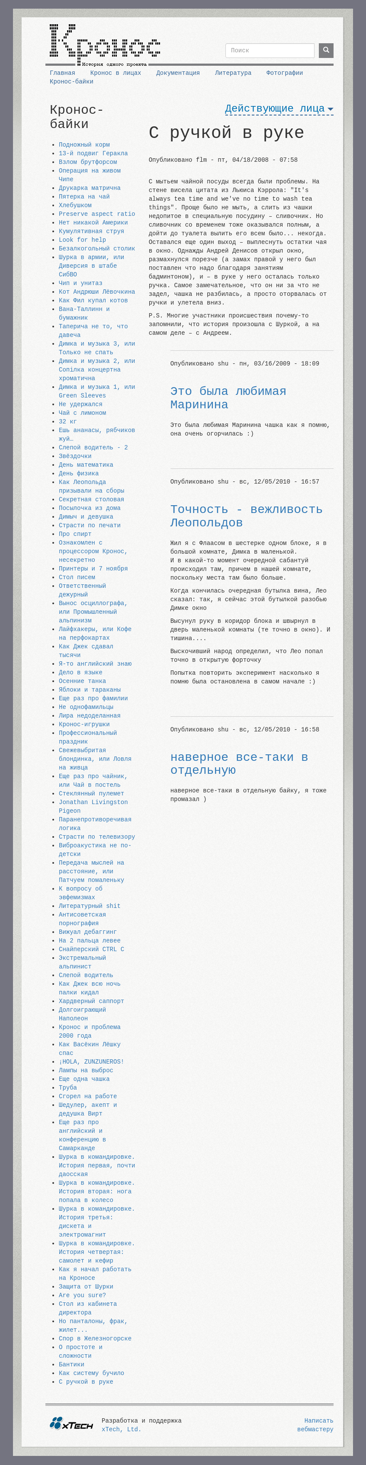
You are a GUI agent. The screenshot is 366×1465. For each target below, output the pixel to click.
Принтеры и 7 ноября (93, 568)
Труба (68, 1087)
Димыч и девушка (86, 516)
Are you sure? (82, 1295)
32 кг (68, 421)
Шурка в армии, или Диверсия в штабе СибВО (91, 266)
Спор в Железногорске (95, 1338)
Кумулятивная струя (91, 231)
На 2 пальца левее (90, 940)
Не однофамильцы (86, 707)
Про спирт (75, 534)
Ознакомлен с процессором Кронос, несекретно (93, 551)
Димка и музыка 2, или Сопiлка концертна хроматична (97, 370)
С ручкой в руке (86, 1381)
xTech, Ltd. (121, 1429)
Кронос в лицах (115, 73)
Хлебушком (75, 205)
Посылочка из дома (90, 508)
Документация (178, 73)
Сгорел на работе (88, 1096)
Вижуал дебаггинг (88, 932)
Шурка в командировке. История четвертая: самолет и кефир (97, 1252)
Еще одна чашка (84, 1079)
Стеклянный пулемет (91, 793)
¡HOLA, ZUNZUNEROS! (91, 1061)
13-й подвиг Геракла (93, 153)
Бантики (71, 1364)
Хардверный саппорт (91, 1001)
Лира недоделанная (90, 715)
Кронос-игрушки (84, 724)
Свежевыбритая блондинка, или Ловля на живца (95, 759)
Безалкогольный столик (97, 248)
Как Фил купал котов (93, 300)
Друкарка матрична (90, 188)
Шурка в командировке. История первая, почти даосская (97, 1166)
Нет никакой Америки (93, 222)
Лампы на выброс (86, 1070)
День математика (86, 465)
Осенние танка (82, 681)
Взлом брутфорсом (88, 162)
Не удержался (81, 404)
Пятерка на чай (84, 196)
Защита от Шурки (86, 1286)
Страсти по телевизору (97, 836)
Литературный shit (90, 906)
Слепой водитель (86, 975)
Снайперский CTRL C (91, 949)
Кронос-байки (71, 81)
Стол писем (77, 577)
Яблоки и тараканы (90, 689)
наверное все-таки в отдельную (239, 764)
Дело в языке (81, 672)
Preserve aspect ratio (97, 214)
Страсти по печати (90, 525)
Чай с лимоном (82, 413)
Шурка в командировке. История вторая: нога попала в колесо (97, 1192)
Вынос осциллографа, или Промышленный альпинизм (93, 612)
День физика (79, 473)
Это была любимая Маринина (228, 398)
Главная (62, 73)
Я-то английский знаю (95, 663)
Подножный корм (84, 144)
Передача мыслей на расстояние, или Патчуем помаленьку (91, 871)
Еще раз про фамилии (93, 698)
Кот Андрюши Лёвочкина (97, 292)
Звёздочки (75, 456)
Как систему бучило (91, 1373)
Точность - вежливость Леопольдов (246, 516)
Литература (233, 73)
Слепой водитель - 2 (93, 447)
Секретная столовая (91, 499)
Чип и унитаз (81, 283)
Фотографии (284, 73)
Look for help (82, 240)
